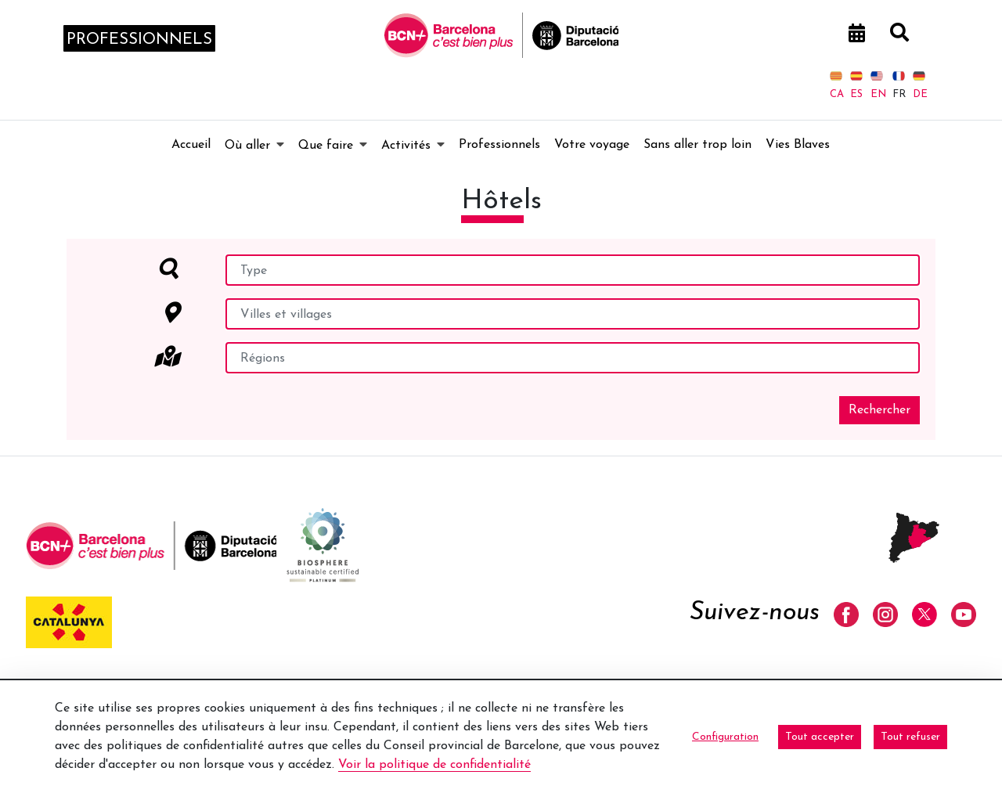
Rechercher (879, 410)
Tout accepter (819, 737)
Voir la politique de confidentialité (434, 765)
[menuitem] (191, 145)
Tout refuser (910, 737)
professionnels (139, 40)
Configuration (725, 737)
